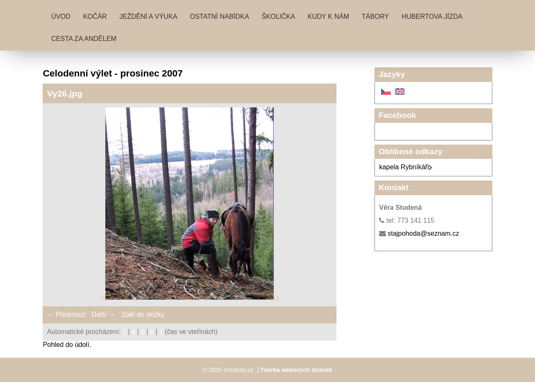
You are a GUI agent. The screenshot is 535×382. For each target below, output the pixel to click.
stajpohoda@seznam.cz (423, 233)
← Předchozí (66, 314)
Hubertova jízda (432, 16)
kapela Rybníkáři (405, 167)
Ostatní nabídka (219, 16)
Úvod (60, 16)
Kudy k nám (328, 16)
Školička (278, 16)
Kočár (95, 16)
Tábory (375, 16)
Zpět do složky (143, 314)
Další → (103, 314)
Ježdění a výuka (149, 16)
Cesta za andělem (83, 38)
